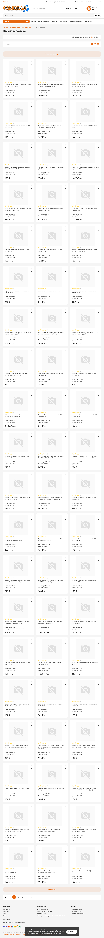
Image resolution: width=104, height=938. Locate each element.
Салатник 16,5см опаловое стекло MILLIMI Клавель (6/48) (84, 415)
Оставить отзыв (8, 935)
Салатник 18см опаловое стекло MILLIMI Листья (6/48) (17, 250)
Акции (33, 21)
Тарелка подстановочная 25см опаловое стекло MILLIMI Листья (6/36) (50, 126)
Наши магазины (43, 21)
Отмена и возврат (76, 911)
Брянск (5, 2)
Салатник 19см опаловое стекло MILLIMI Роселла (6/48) (84, 539)
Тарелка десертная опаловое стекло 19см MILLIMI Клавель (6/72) (50, 580)
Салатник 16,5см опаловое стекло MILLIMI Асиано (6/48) (17, 663)
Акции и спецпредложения (44, 911)
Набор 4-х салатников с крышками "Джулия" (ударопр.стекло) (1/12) (18, 209)
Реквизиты (6, 916)
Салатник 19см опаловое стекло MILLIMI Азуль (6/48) (50, 704)
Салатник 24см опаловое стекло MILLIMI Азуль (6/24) (84, 498)
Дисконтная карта (76, 21)
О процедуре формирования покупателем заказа (51, 916)
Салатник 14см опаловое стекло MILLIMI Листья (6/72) (50, 250)
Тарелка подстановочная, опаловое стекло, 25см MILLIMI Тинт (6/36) (17, 167)
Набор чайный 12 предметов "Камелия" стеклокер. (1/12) (49, 663)
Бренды (54, 21)
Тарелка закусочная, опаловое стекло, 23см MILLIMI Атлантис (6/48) (18, 333)
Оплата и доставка (76, 909)
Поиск (98, 15)
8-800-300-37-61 (70, 9)
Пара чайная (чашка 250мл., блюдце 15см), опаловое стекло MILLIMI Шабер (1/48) (84, 457)
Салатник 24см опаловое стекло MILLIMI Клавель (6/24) (17, 457)
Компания (63, 21)
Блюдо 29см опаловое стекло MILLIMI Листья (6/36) (85, 126)
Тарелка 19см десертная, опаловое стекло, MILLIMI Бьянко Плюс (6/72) (17, 830)
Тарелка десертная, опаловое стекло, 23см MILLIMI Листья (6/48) (84, 250)
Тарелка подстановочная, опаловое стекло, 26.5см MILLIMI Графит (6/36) (51, 85)
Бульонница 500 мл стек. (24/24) (81, 871)
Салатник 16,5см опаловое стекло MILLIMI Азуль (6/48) (84, 704)
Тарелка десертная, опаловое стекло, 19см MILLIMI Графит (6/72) (84, 85)
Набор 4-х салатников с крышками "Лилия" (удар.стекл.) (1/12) (50, 209)
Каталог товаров (15, 27)
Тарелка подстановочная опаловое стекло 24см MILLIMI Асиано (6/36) (17, 580)
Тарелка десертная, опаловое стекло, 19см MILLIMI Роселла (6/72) (50, 539)
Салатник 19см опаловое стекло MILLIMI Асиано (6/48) (84, 622)
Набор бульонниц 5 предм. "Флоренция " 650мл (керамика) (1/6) (85, 167)
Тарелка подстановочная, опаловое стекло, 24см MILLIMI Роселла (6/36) (17, 539)
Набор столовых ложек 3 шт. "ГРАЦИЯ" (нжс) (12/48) (51, 167)
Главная (5, 27)
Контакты (88, 21)
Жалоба (18, 935)
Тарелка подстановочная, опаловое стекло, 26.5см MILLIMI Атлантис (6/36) (51, 333)
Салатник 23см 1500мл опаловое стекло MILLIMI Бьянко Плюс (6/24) (17, 374)
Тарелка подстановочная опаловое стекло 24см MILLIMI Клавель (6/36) (17, 622)
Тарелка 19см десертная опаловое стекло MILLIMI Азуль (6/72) (17, 871)
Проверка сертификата (77, 913)
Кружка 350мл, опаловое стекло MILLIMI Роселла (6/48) (17, 291)
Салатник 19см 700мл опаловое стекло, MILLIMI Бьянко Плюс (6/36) (50, 830)
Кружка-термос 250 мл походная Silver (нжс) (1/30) (85, 663)
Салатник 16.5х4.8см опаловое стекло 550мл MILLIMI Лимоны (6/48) (18, 85)
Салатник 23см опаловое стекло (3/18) (49, 291)
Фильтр (9, 44)
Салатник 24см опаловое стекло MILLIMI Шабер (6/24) (84, 374)
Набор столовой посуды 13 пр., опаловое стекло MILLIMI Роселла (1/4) (50, 622)
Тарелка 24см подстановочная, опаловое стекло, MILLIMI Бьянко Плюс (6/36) (84, 789)
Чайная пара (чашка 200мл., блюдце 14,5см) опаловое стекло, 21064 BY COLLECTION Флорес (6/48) (51, 747)
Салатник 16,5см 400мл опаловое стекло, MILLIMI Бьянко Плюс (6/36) (50, 871)
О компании (6, 909)
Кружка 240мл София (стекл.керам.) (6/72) (17, 788)
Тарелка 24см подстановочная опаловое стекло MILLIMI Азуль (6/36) (17, 704)
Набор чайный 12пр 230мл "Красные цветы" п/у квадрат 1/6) (85, 209)
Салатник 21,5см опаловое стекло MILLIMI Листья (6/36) (17, 126)
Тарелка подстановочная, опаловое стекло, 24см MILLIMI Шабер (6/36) (51, 457)
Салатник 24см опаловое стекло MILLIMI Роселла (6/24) (50, 415)
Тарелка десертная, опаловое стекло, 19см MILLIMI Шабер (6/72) (17, 498)
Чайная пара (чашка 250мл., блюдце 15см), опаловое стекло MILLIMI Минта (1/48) (51, 498)
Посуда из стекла (27, 27)
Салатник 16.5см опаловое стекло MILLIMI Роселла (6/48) (50, 374)
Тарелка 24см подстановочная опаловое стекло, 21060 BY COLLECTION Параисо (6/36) (85, 746)
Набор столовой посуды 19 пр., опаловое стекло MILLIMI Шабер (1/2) (17, 415)
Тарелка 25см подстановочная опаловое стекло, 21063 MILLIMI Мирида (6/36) (17, 746)
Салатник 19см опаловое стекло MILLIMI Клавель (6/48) (84, 580)
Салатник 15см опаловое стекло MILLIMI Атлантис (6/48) (84, 291)
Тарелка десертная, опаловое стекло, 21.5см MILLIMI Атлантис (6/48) (85, 333)
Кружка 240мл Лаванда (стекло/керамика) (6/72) (51, 789)
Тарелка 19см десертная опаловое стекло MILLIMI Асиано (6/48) (84, 830)
